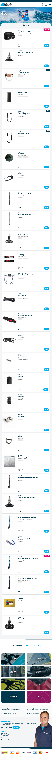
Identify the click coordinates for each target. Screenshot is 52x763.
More (46, 45)
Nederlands (44, 1)
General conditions (25, 756)
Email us (16, 727)
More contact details (5, 743)
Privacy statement (36, 756)
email (11, 1)
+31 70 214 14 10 (5, 1)
